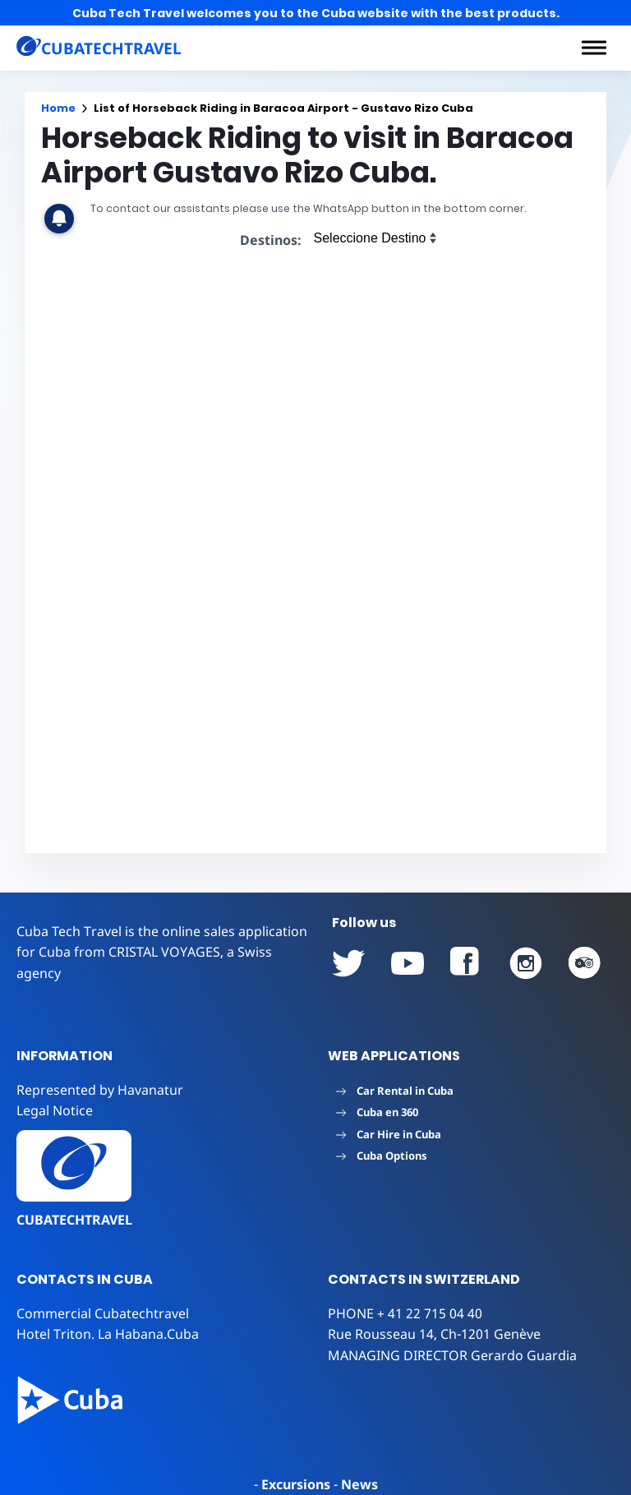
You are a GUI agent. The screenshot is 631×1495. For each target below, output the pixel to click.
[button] (594, 47)
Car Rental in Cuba (395, 1090)
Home (58, 108)
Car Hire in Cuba (388, 1134)
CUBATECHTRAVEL (74, 1220)
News (359, 1484)
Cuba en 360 (377, 1112)
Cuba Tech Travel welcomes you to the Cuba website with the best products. (316, 13)
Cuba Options (381, 1155)
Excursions (295, 1484)
